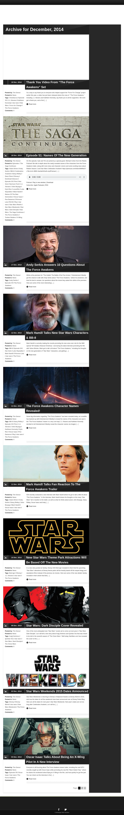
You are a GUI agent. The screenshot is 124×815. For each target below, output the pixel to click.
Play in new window (39, 182)
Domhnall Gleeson (11, 179)
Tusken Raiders (10, 217)
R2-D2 (11, 202)
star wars (15, 103)
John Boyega (16, 186)
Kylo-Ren (8, 189)
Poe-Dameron (10, 199)
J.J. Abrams (12, 100)
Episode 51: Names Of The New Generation (56, 155)
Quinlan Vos (9, 639)
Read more (32, 104)
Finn (15, 181)
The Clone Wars (10, 644)
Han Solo (8, 351)
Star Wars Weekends (12, 207)
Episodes (16, 163)
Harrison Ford (14, 184)
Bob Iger (12, 573)
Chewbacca (13, 98)
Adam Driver (13, 168)
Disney (16, 176)
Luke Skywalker (18, 351)
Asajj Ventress (14, 636)
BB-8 (12, 171)
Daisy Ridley (16, 174)
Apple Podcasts (39, 185)
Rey (16, 202)
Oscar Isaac (18, 197)
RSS (46, 185)
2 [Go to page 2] (82, 788)
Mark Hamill (17, 192)
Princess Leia (19, 353)
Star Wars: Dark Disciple (13, 641)
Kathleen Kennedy (11, 429)
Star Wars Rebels (16, 204)
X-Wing (19, 217)
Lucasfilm (16, 189)
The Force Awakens (12, 108)
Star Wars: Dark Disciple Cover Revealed (54, 625)
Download (50, 182)
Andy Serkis (13, 280)
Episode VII (9, 181)
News (14, 95)
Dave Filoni (9, 176)
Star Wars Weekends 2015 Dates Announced (57, 691)
